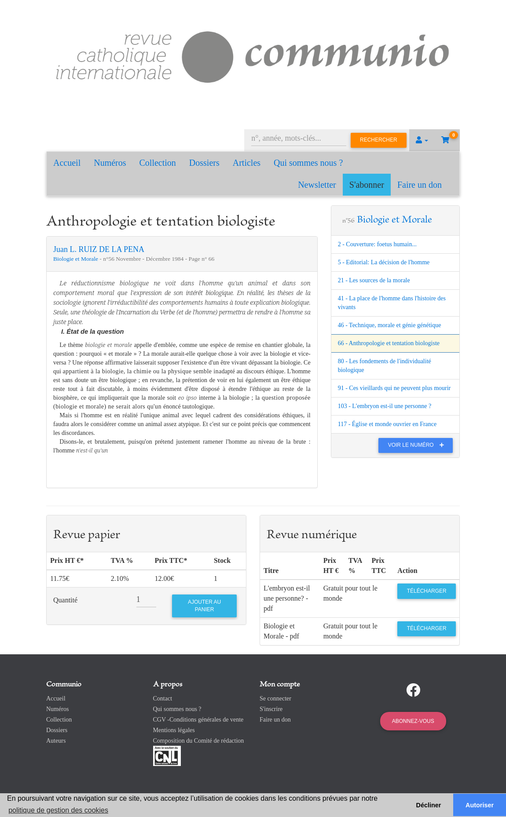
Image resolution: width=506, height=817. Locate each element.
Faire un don (419, 185)
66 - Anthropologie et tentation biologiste (389, 343)
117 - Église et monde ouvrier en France (387, 424)
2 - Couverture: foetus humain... (377, 244)
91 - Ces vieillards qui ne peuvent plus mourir (394, 388)
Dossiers (204, 163)
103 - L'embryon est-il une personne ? (384, 406)
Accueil (67, 163)
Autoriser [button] (480, 805)
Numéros (110, 163)
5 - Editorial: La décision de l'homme (384, 262)
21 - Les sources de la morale (374, 280)
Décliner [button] (428, 805)
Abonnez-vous (413, 721)
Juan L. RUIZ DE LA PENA (98, 249)
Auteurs (56, 740)
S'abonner (366, 185)
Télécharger (427, 591)
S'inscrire (271, 709)
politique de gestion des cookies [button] (58, 810)
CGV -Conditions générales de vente (198, 719)
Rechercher (378, 140)
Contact (162, 698)
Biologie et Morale (76, 258)
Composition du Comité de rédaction (198, 740)
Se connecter (275, 698)
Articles (246, 163)
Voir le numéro (418, 445)
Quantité (65, 600)
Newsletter (317, 185)
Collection (157, 163)
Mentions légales (174, 730)
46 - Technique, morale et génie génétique (389, 325)
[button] (422, 140)
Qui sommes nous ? (308, 163)
